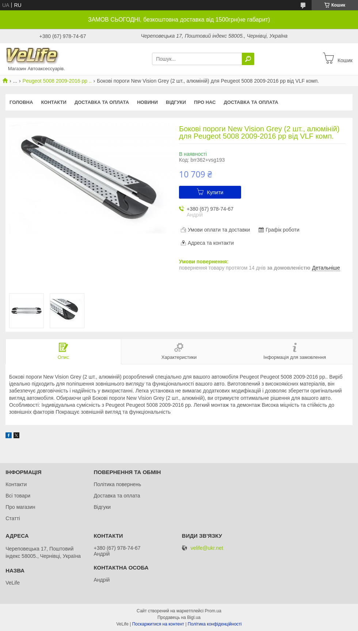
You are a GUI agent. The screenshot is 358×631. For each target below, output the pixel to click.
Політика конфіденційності (215, 624)
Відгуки (176, 102)
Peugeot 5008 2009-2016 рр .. (57, 81)
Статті (12, 518)
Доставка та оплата (102, 102)
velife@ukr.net (207, 548)
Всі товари (17, 496)
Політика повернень (117, 484)
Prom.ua (213, 610)
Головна (21, 102)
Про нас (205, 102)
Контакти (53, 102)
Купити (215, 192)
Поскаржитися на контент (158, 624)
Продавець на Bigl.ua (179, 617)
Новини (147, 102)
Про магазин (20, 507)
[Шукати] (248, 59)
